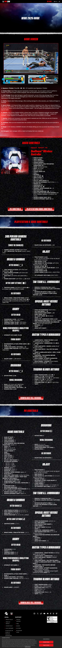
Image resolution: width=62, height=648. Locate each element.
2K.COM (18, 625)
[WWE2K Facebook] (50, 613)
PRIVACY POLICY (9, 619)
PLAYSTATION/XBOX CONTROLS (39, 209)
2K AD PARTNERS (9, 628)
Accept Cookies (46, 642)
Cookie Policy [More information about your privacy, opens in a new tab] (27, 646)
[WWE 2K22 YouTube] (44, 613)
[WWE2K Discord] (47, 613)
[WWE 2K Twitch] (56, 613)
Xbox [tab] (46, 147)
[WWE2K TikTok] (41, 613)
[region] (31, 642)
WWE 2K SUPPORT (18, 620)
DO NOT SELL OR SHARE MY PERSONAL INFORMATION (9, 633)
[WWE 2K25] (6, 1)
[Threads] (53, 613)
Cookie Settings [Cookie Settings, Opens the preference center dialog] (46, 638)
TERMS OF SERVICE (8, 622)
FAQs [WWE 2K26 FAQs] (17, 623)
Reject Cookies (46, 645)
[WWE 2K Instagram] (34, 613)
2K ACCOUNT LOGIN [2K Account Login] (19, 631)
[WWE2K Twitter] (37, 613)
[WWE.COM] (11, 613)
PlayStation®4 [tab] (41, 147)
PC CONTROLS (15, 209)
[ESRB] (52, 619)
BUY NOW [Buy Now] (49, 1)
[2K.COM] (6, 613)
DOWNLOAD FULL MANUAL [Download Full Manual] (31, 397)
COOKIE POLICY (9, 625)
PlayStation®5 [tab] (34, 147)
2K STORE (18, 628)
